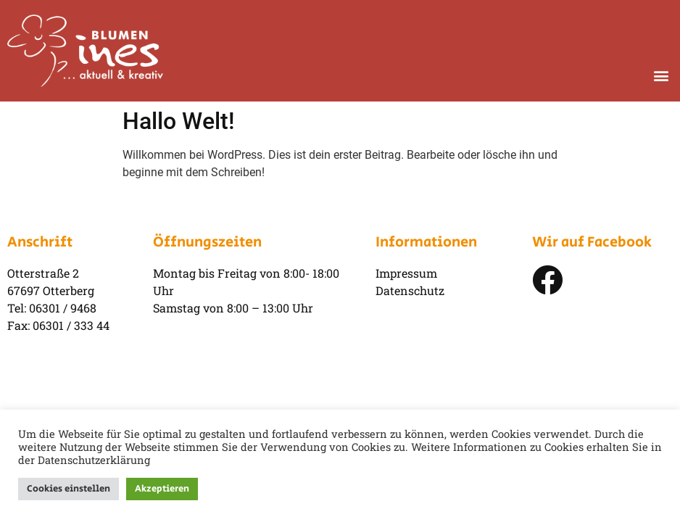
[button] (661, 75)
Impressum (406, 273)
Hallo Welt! (179, 121)
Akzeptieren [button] (162, 489)
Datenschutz (410, 290)
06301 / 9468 (62, 307)
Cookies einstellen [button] (68, 489)
